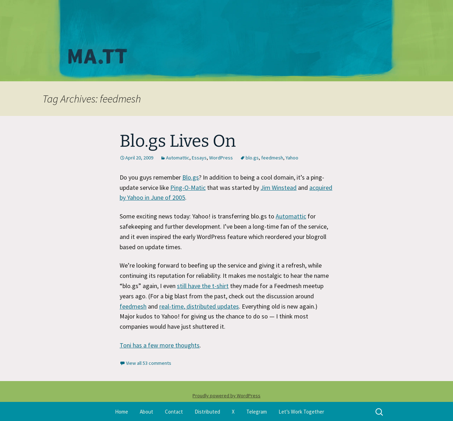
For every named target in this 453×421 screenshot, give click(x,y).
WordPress (221, 157)
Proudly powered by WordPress (226, 395)
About (146, 411)
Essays (199, 157)
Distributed (207, 411)
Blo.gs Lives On (178, 141)
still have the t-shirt (203, 286)
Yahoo (292, 157)
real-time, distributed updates (199, 306)
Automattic (177, 157)
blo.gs (252, 157)
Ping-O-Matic (188, 187)
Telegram (256, 411)
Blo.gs (190, 177)
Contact (174, 411)
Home (121, 411)
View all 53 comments (148, 363)
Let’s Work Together (301, 411)
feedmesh (272, 157)
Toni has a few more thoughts (160, 345)
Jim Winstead (278, 187)
